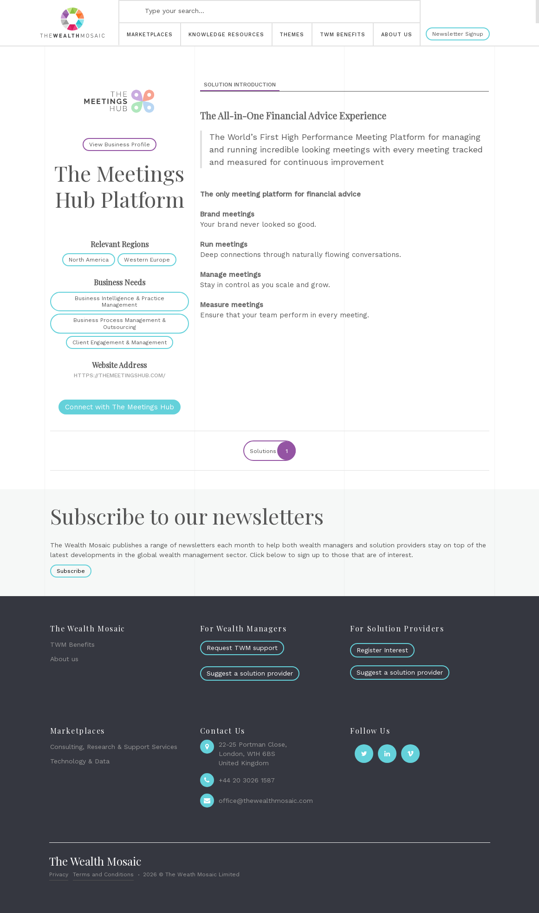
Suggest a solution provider (250, 673)
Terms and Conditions (103, 874)
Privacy (58, 874)
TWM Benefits (72, 644)
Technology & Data (80, 761)
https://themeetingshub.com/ (119, 375)
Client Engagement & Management (119, 342)
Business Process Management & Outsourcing (119, 323)
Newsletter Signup (457, 34)
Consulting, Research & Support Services (113, 746)
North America (89, 259)
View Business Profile (119, 144)
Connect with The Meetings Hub (119, 407)
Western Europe (147, 259)
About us (64, 659)
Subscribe (71, 571)
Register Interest (382, 650)
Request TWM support (242, 647)
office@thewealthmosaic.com (266, 800)
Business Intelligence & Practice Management (119, 301)
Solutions (272, 450)
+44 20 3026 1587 (247, 780)
